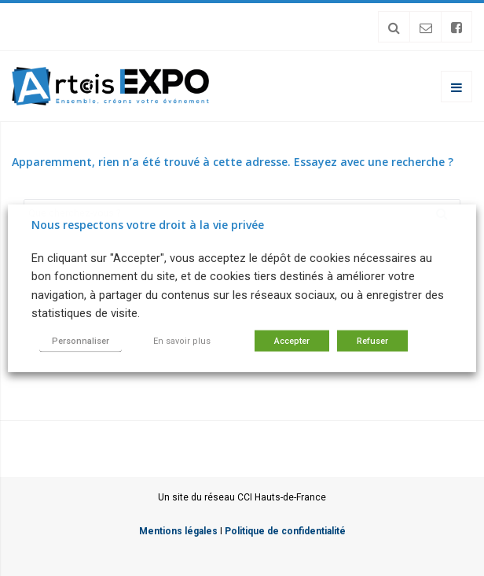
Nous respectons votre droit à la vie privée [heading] (147, 224)
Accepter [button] (292, 340)
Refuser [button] (372, 340)
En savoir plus (182, 340)
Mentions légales (178, 531)
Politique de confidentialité (285, 531)
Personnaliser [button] (80, 340)
